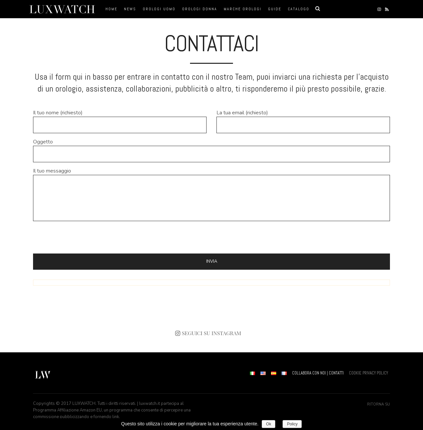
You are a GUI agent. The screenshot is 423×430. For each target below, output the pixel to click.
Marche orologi (242, 9)
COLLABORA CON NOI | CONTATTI (318, 373)
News (130, 9)
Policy (292, 424)
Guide (274, 9)
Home (111, 9)
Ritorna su (378, 404)
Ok (268, 424)
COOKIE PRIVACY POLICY (368, 373)
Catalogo (298, 9)
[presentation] (83, 237)
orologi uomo (159, 9)
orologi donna (199, 9)
